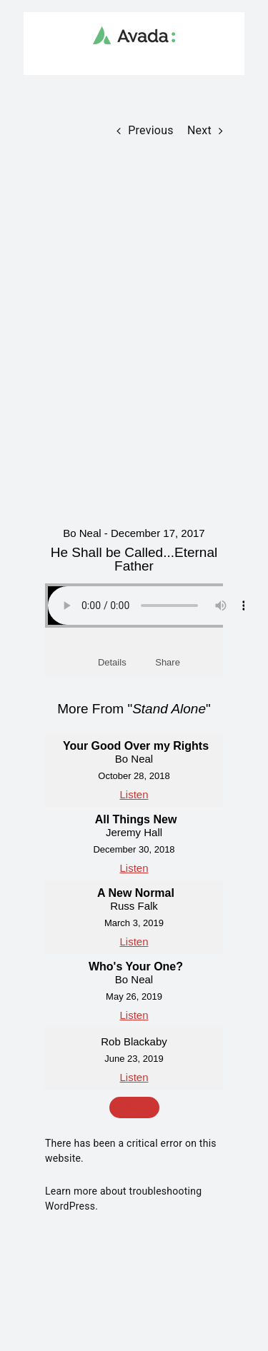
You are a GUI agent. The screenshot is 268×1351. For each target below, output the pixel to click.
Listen (133, 794)
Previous (151, 130)
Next (199, 130)
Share (167, 662)
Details (112, 662)
